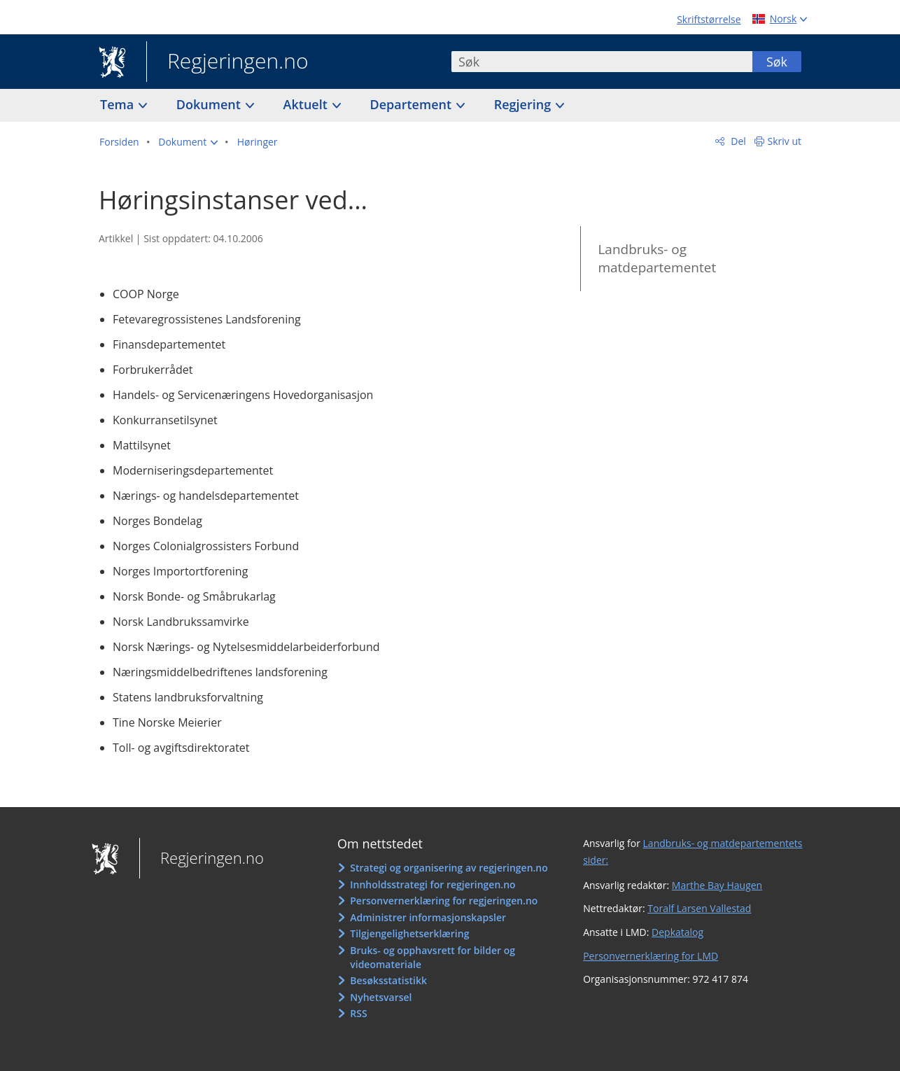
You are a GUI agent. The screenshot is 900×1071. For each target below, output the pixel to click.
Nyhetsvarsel (381, 997)
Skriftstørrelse (708, 19)
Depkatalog (677, 932)
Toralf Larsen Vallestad (699, 908)
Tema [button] (118, 104)
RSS (358, 1013)
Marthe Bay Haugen (717, 885)
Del (737, 141)
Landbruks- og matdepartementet (657, 258)
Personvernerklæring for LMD (650, 955)
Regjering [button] (524, 104)
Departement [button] (412, 104)
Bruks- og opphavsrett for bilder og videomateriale (432, 957)
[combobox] (601, 61)
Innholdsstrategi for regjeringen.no (432, 884)
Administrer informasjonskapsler (428, 917)
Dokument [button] (210, 104)
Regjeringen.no (227, 62)
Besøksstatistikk (388, 980)
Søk (776, 61)
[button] (188, 142)
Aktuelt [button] (307, 104)
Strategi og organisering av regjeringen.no (449, 867)
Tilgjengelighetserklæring (409, 933)
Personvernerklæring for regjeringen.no (443, 900)
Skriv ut (785, 141)
